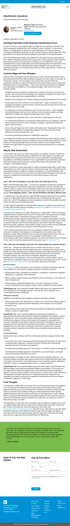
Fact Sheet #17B (9, 267)
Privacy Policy (62, 476)
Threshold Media (52, 524)
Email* (52, 461)
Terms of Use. (37, 478)
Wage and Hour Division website (17, 262)
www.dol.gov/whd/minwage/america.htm (18, 409)
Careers (47, 504)
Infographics (35, 508)
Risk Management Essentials (36, 515)
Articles (34, 504)
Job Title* (35, 470)
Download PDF (29, 31)
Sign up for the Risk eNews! (32, 33)
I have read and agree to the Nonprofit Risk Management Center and (48, 477)
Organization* (54, 470)
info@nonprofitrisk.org (11, 511)
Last (41, 467)
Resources (35, 501)
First (32, 467)
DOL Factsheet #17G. (52, 240)
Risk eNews (35, 506)
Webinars (34, 511)
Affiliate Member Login (38, 7)
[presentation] (41, 482)
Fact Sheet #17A (39, 207)
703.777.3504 (8, 509)
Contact (62, 2)
